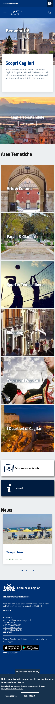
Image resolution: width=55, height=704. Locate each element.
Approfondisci (27, 123)
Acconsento (11, 698)
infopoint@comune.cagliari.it (17, 620)
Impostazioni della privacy (27, 674)
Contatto (12, 674)
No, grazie (29, 698)
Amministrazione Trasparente (16, 596)
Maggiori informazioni (12, 691)
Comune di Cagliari (11, 3)
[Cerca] (49, 12)
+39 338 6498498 (12, 630)
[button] (22, 570)
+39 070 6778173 (12, 625)
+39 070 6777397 (12, 627)
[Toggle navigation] (5, 12)
